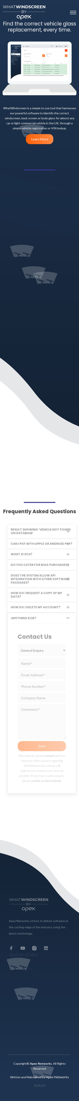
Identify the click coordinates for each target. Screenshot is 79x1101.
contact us (51, 755)
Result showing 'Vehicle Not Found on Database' (41, 531)
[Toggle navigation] (73, 12)
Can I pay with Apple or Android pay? (41, 544)
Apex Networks (57, 1077)
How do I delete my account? (35, 607)
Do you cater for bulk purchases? (40, 565)
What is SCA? (21, 554)
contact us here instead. (46, 780)
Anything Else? (23, 618)
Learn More (39, 139)
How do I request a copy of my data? (36, 595)
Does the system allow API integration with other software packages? (40, 579)
